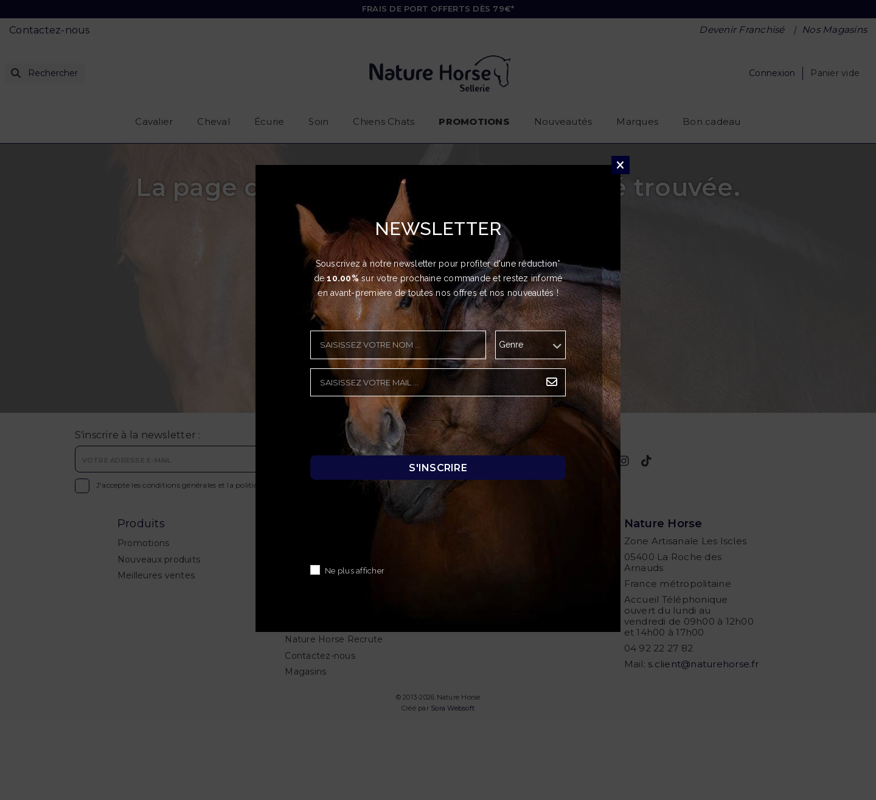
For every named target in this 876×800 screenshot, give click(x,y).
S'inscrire (438, 468)
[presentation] (402, 429)
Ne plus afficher (354, 571)
